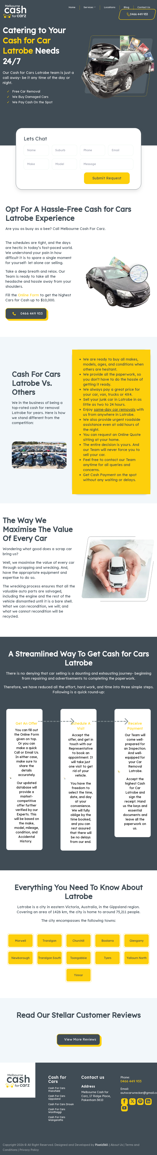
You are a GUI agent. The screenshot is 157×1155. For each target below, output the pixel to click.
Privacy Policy (29, 1150)
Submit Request (106, 178)
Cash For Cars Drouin (61, 1104)
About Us (117, 1145)
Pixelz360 (101, 1145)
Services (90, 7)
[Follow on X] (132, 1101)
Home (72, 7)
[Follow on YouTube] (124, 1108)
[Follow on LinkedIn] (148, 1101)
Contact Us (143, 7)
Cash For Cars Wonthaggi (56, 1111)
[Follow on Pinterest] (140, 1101)
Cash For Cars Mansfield (56, 1089)
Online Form (28, 295)
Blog (126, 7)
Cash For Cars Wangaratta (56, 1119)
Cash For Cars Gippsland (56, 1097)
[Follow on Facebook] (124, 1101)
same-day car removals (114, 409)
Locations (109, 7)
